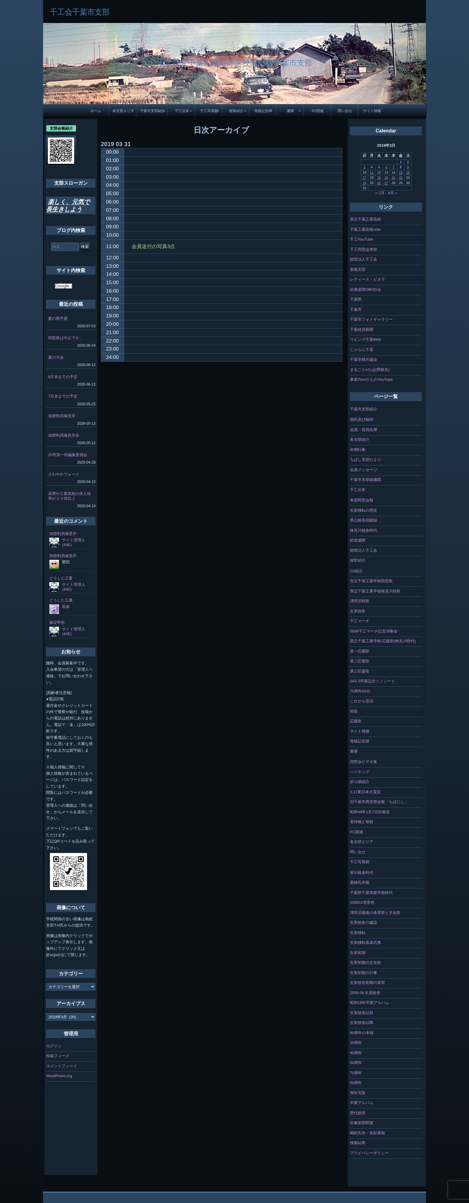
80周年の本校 (362, 1033)
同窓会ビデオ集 (363, 761)
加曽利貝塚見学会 (63, 435)
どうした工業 (61, 578)
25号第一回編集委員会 (67, 455)
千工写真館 (209, 111)
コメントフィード (61, 1066)
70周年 (356, 1073)
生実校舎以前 (361, 1013)
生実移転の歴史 (363, 510)
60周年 (356, 1082)
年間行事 (358, 449)
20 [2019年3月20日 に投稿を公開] (386, 177)
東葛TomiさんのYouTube (371, 379)
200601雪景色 (362, 902)
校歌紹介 (236, 111)
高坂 (66, 606)
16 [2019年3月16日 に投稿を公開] (408, 172)
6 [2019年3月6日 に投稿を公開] (386, 167)
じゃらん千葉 (361, 349)
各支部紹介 (359, 439)
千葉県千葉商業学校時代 (371, 892)
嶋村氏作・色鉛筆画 (367, 1133)
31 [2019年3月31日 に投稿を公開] (364, 188)
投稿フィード (57, 1056)
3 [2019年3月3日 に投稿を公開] (364, 167)
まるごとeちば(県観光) (370, 369)
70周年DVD (360, 691)
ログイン (54, 1046)
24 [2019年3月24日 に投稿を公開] (364, 183)
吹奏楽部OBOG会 (365, 289)
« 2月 (380, 193)
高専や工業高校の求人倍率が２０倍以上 (69, 496)
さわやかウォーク (63, 474)
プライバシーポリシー (369, 1153)
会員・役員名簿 (363, 429)
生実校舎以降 (361, 1022)
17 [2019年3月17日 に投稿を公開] (364, 177)
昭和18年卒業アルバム (369, 1002)
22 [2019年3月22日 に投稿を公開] (401, 177)
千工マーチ (359, 621)
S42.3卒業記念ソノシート (372, 681)
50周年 (356, 1062)
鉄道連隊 (358, 540)
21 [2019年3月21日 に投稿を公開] (393, 177)
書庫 (290, 111)
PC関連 (318, 111)
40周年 (356, 1053)
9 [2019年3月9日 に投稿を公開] (408, 167)
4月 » (392, 193)
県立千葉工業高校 (365, 219)
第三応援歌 (359, 671)
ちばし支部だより (365, 459)
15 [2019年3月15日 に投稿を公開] (401, 172)
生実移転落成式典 (365, 942)
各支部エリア (123, 111)
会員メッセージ (363, 469)
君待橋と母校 (361, 822)
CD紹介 (356, 571)
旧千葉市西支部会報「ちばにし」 (379, 802)
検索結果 (358, 1143)
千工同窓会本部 (363, 249)
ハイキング (359, 772)
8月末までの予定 (62, 376)
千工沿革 (182, 111)
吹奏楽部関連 (361, 1123)
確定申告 (57, 622)
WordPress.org (59, 1076)
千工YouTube (361, 239)
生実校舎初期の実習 (367, 982)
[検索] (63, 286)
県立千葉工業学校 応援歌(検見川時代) (383, 641)
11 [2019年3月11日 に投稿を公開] (372, 172)
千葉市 (356, 309)
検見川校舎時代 (363, 530)
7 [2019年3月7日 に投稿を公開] (393, 167)
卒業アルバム (361, 1102)
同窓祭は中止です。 (65, 338)
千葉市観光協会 (363, 359)
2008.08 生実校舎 (365, 992)
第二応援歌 (359, 661)
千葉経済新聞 (361, 329)
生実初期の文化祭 (365, 962)
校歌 (354, 711)
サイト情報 (372, 111)
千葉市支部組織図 (365, 479)
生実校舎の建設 (363, 922)
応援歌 (356, 721)
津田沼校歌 (359, 601)
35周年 (356, 1042)
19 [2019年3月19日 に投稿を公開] (379, 177)
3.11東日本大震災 (365, 792)
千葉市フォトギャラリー (371, 319)
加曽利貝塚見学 (61, 416)
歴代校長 (358, 1113)
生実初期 (358, 952)
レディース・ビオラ (367, 279)
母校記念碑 (263, 111)
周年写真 (358, 1093)
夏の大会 (56, 357)
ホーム (95, 111)
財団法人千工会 (363, 259)
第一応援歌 (359, 651)
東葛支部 (358, 269)
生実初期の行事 (363, 972)
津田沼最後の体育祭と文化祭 (375, 912)
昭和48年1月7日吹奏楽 (370, 812)
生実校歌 (358, 611)
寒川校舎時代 (361, 872)
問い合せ (345, 111)
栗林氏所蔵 (359, 882)
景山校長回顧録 (363, 520)
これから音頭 (361, 701)
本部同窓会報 (361, 500)
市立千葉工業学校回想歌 (371, 581)
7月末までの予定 (62, 396)
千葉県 (356, 299)
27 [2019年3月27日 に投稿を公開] (386, 183)
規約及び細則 (361, 419)
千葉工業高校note (365, 229)
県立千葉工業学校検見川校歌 (375, 591)
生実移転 (358, 932)
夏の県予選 (58, 318)
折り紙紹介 (359, 781)
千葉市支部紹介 (152, 111)
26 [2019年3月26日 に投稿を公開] (379, 183)
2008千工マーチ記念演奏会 (374, 631)
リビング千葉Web (365, 339)
